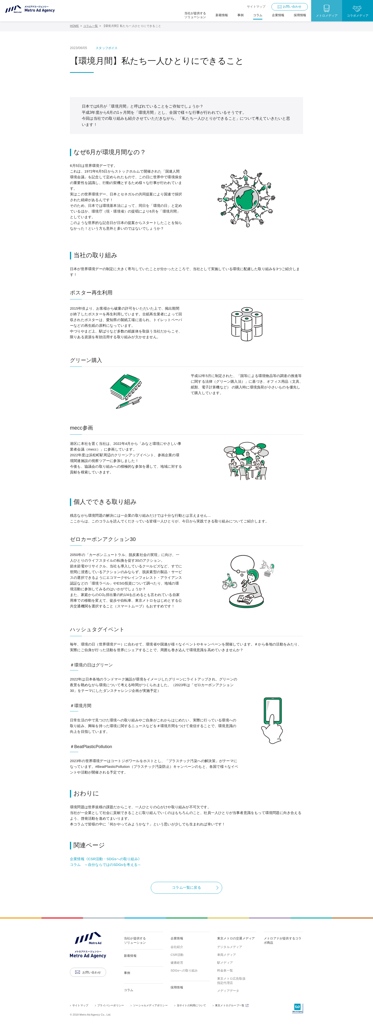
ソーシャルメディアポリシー (150, 1005)
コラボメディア (357, 15)
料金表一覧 (225, 970)
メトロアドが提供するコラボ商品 (282, 940)
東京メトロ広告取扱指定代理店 (231, 981)
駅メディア (225, 962)
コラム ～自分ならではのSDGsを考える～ (105, 865)
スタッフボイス (107, 48)
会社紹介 (177, 947)
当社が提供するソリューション (135, 940)
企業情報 (177, 938)
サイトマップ (256, 6)
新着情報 (130, 956)
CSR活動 (177, 955)
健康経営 (177, 962)
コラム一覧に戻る (186, 887)
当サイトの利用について (191, 1005)
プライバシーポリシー (110, 1005)
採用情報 (177, 987)
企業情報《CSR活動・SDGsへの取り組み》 (106, 859)
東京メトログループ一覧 (232, 1006)
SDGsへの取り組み (184, 970)
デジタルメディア (229, 947)
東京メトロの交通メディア (236, 938)
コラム (128, 990)
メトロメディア (327, 15)
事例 (127, 973)
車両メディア (226, 955)
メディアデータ (228, 990)
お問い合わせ (292, 6)
